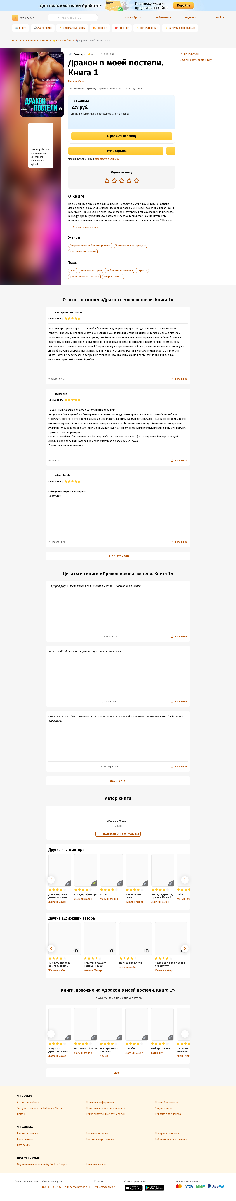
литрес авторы (113, 276)
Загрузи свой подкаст (182, 27)
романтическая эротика (84, 276)
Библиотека (163, 17)
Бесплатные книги (74, 27)
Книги (22, 27)
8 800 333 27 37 (51, 1187)
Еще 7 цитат (118, 780)
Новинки (102, 27)
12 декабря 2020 (110, 766)
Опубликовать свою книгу (196, 60)
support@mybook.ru (77, 1187)
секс (72, 270)
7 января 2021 (109, 701)
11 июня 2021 (110, 636)
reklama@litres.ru (105, 1187)
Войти (220, 17)
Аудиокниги (44, 27)
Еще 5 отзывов (118, 556)
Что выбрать (133, 17)
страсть (142, 270)
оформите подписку (107, 159)
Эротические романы (83, 251)
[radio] (107, 180)
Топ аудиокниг (148, 27)
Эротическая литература (130, 245)
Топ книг (123, 27)
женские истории (91, 270)
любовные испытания (120, 270)
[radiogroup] (121, 181)
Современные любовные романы (90, 245)
